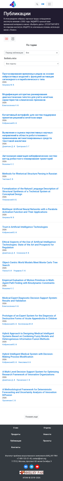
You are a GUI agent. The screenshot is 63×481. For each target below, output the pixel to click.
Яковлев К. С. (8, 164)
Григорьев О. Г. (23, 146)
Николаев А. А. (24, 362)
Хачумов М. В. (8, 85)
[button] (10, 58)
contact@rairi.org (39, 458)
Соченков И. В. (23, 253)
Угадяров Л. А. (19, 271)
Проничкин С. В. (23, 380)
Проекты (47, 441)
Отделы (47, 428)
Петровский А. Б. (9, 200)
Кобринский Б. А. (9, 123)
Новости (47, 434)
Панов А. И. (7, 271)
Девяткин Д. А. (8, 146)
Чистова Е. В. (7, 179)
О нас (15, 428)
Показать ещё (31, 417)
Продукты (15, 434)
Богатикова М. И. (25, 324)
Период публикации (14, 53)
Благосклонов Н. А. (10, 105)
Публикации (15, 441)
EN (42, 4)
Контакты (15, 447)
